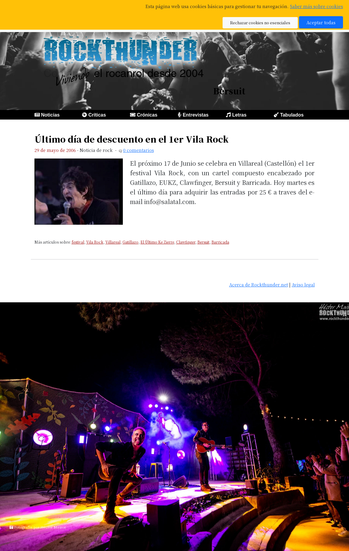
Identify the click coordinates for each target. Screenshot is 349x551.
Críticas (97, 114)
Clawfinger (185, 241)
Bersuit (203, 241)
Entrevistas (196, 114)
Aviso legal (303, 284)
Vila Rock (94, 241)
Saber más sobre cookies (316, 6)
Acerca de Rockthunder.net (258, 284)
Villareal (112, 241)
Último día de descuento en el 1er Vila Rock (131, 139)
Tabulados (292, 114)
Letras (239, 114)
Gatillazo (130, 241)
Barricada (220, 241)
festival (78, 241)
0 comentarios (138, 150)
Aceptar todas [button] (321, 22)
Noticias (50, 114)
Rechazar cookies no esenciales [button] (260, 22)
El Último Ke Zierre (157, 241)
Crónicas (147, 114)
